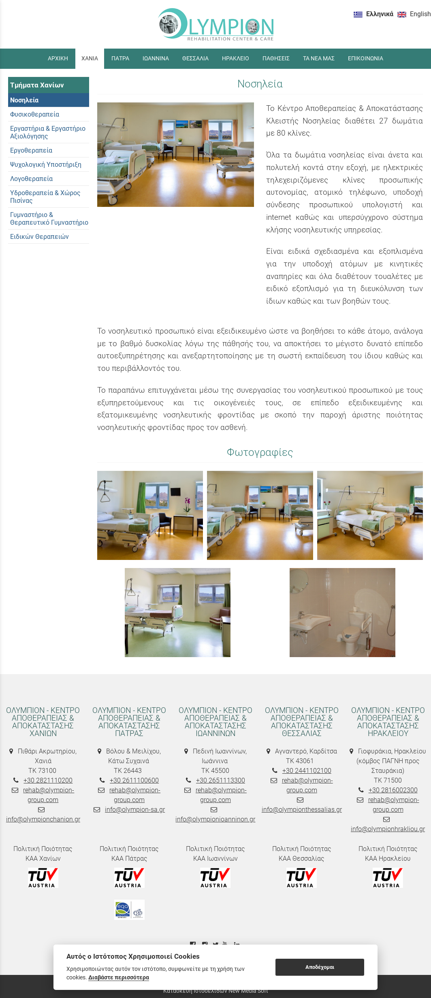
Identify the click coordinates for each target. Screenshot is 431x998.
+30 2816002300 (393, 790)
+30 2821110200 (48, 780)
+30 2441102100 (306, 771)
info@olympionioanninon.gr (215, 819)
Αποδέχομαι (319, 967)
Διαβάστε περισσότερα (118, 977)
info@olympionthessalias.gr (302, 809)
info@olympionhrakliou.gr (388, 829)
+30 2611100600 (134, 780)
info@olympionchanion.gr (43, 819)
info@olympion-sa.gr (135, 809)
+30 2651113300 (220, 780)
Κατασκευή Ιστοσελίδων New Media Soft (215, 990)
